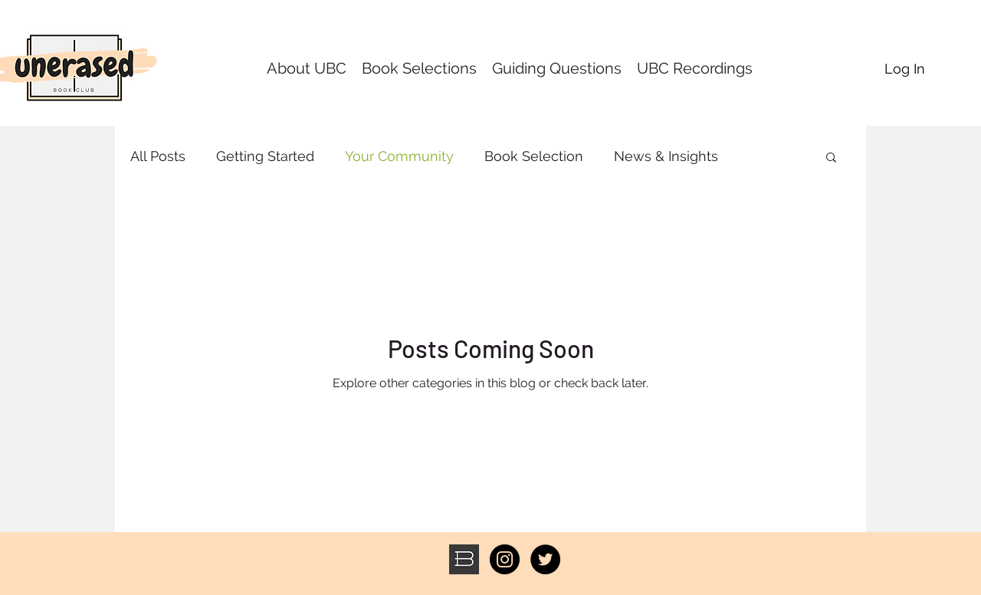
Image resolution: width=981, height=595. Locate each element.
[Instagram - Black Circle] (505, 559)
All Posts (157, 156)
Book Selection (533, 156)
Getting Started (265, 156)
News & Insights (666, 156)
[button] (831, 158)
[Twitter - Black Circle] (545, 559)
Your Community (399, 156)
